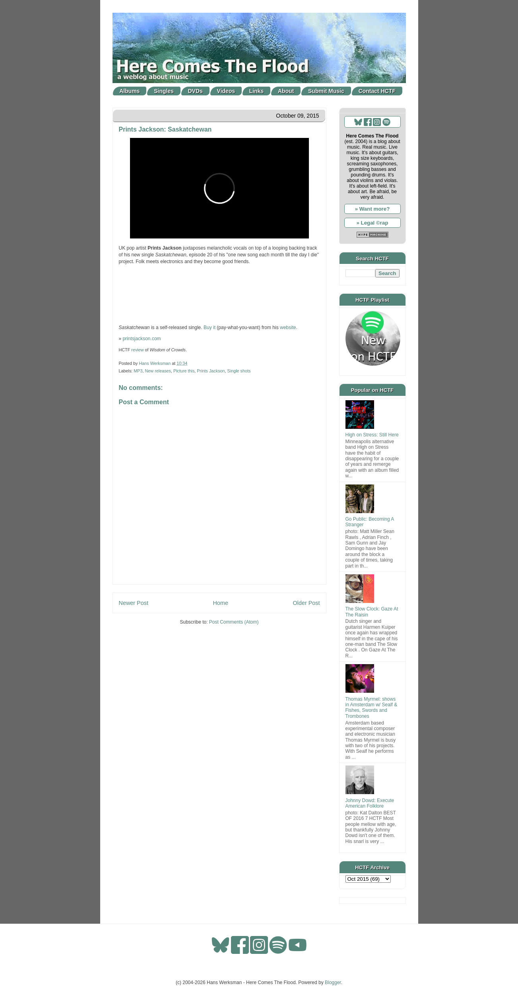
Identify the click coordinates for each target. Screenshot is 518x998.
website (288, 327)
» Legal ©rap (372, 223)
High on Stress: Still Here (372, 435)
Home (220, 603)
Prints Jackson (211, 370)
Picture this (183, 370)
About (286, 91)
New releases (158, 370)
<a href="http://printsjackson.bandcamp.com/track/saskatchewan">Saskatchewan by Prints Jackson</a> (219, 294)
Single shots (239, 370)
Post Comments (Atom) (234, 622)
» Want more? (372, 209)
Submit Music (326, 91)
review (137, 349)
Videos (226, 91)
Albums (129, 91)
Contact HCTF (377, 91)
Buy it (209, 327)
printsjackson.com (142, 338)
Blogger (333, 982)
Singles (164, 91)
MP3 (138, 370)
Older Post (306, 603)
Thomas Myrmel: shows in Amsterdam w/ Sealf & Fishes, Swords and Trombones (371, 707)
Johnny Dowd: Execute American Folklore (369, 803)
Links (256, 91)
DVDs (195, 91)
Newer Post (133, 603)
